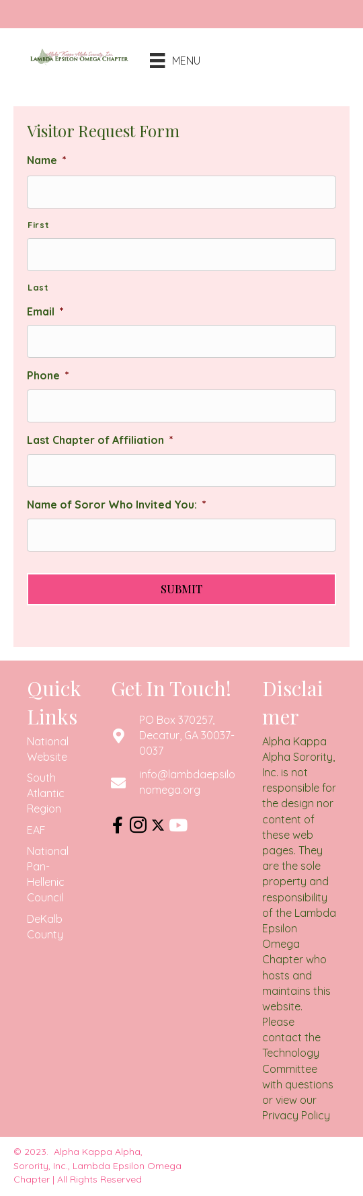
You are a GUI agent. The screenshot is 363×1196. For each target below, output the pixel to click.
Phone (48, 375)
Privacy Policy (296, 1115)
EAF (36, 830)
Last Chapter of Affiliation (100, 440)
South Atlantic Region (46, 793)
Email (45, 311)
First (38, 224)
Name (47, 160)
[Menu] (164, 60)
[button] (117, 825)
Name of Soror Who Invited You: (116, 504)
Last (38, 287)
